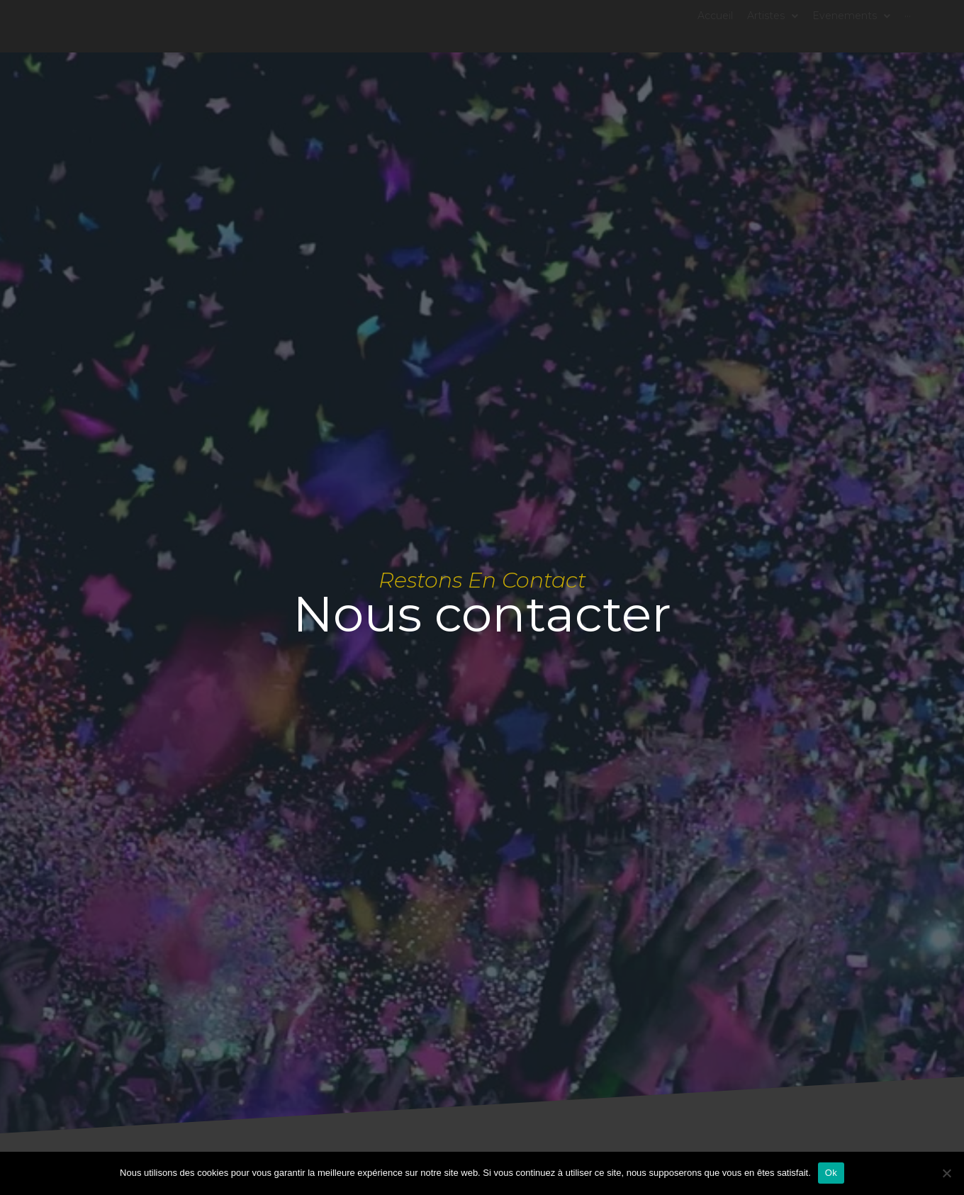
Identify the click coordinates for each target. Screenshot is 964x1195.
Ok (831, 1172)
